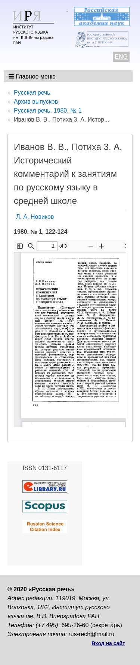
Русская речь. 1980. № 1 (48, 110)
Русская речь (32, 92)
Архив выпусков (36, 101)
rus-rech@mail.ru (92, 634)
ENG (121, 56)
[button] (33, 76)
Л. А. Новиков (35, 217)
